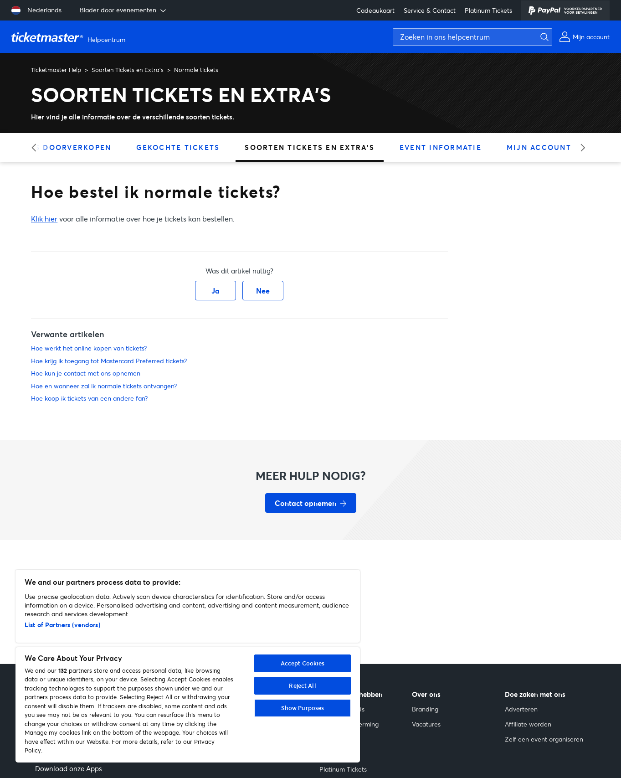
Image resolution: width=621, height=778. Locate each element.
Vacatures (426, 724)
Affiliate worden (528, 724)
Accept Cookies (303, 663)
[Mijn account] (584, 36)
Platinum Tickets (488, 10)
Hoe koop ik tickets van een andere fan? (89, 398)
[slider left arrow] (36, 147)
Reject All (302, 685)
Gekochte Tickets (178, 147)
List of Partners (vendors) (62, 624)
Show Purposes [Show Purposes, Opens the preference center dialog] (302, 708)
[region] (188, 666)
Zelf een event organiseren (544, 739)
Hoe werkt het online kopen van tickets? (89, 348)
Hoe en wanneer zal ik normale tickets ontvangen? (104, 385)
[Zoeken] (542, 36)
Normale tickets (196, 70)
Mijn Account (539, 147)
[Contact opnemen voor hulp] (310, 503)
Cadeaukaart (375, 10)
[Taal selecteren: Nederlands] (36, 10)
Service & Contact (430, 10)
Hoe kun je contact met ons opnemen (85, 373)
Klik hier (44, 218)
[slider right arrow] (580, 147)
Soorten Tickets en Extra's (128, 70)
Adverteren (521, 709)
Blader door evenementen (124, 10)
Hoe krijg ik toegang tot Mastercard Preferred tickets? (109, 360)
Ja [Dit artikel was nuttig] (215, 290)
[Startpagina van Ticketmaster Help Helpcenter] (69, 37)
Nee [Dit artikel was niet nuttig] (263, 290)
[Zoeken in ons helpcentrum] (472, 37)
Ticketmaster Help (56, 70)
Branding (425, 709)
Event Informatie (441, 147)
